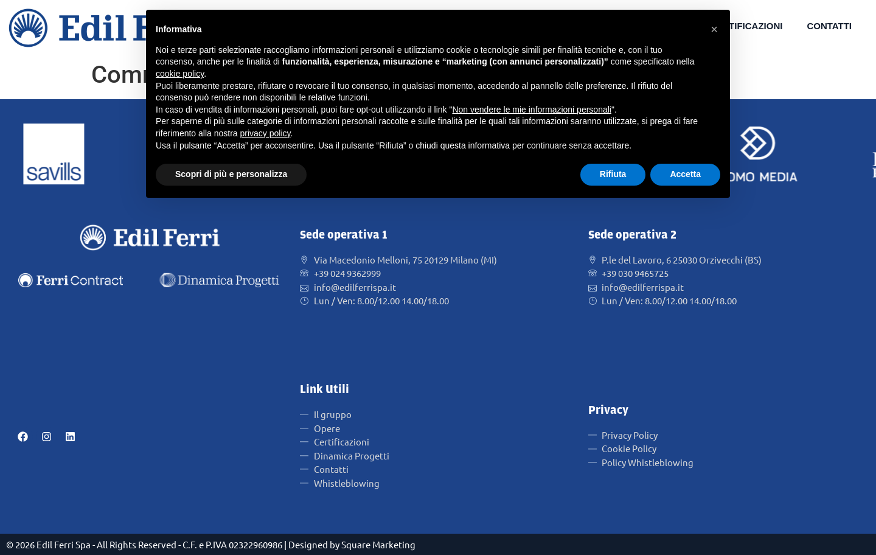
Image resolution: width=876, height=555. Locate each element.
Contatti (829, 26)
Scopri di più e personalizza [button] (231, 174)
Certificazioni (745, 26)
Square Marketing (378, 544)
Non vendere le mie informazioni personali (531, 109)
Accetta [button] (685, 174)
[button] (714, 29)
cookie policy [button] (180, 74)
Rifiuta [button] (613, 174)
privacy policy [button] (265, 133)
